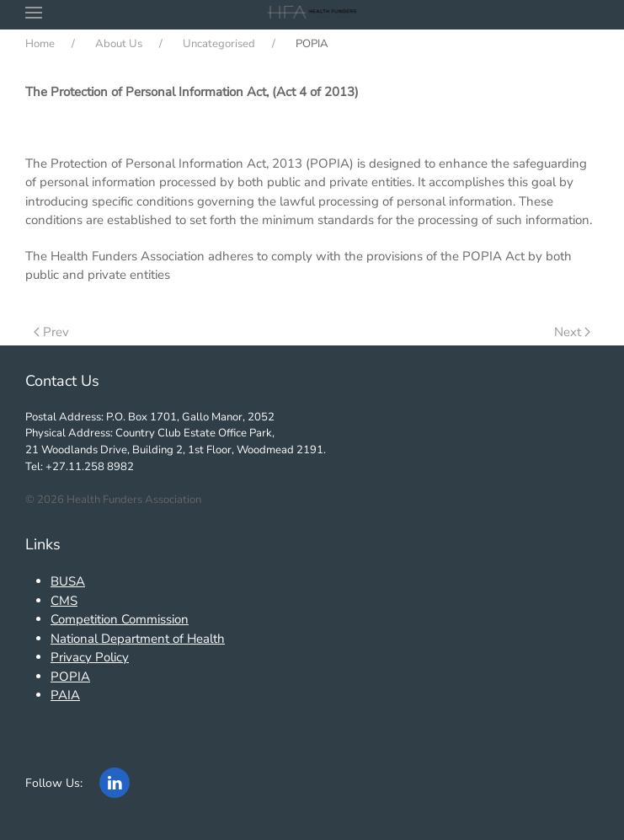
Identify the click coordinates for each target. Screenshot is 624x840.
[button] (33, 12)
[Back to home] (312, 12)
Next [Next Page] (572, 332)
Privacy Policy (90, 657)
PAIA (65, 695)
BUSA (68, 581)
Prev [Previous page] (51, 332)
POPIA (70, 676)
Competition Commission (120, 619)
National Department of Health (138, 638)
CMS (64, 600)
